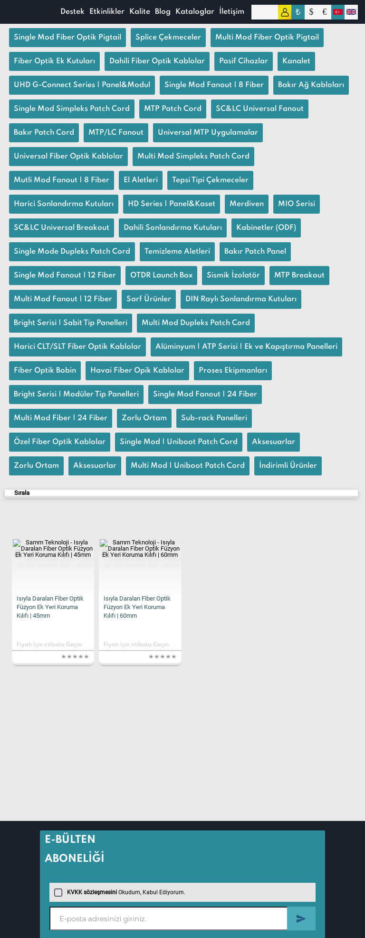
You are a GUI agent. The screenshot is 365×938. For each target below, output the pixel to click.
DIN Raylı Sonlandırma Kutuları (241, 299)
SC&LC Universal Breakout (61, 228)
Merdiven (247, 204)
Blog (163, 12)
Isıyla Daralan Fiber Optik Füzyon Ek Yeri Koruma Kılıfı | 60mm (137, 607)
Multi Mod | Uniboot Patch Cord (188, 466)
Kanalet (296, 61)
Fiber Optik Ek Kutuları (54, 61)
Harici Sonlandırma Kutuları (64, 204)
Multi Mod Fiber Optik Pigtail (267, 37)
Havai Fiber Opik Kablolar (137, 371)
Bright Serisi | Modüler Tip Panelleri (76, 394)
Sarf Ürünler (148, 299)
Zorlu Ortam (144, 418)
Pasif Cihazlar (243, 61)
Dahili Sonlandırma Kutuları (173, 228)
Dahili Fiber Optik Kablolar (157, 61)
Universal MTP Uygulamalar (208, 133)
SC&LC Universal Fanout (260, 109)
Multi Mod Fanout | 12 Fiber (63, 299)
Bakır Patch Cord (44, 133)
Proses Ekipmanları (233, 371)
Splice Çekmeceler (168, 37)
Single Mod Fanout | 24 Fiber (205, 394)
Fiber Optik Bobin (45, 371)
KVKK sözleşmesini (92, 892)
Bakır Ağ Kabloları (311, 85)
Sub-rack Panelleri (214, 418)
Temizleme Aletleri (177, 252)
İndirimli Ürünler (288, 466)
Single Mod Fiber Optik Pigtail (67, 37)
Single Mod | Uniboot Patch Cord (179, 442)
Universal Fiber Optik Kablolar (68, 156)
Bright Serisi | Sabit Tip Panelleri (70, 323)
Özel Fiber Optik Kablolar (60, 442)
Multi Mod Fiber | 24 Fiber (60, 418)
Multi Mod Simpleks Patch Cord (193, 156)
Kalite (139, 12)
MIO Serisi (296, 204)
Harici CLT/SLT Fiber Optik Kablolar (77, 347)
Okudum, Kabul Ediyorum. (119, 892)
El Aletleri (141, 180)
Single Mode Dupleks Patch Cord (72, 252)
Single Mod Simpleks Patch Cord (72, 109)
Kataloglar (194, 12)
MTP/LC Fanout (116, 133)
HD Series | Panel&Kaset (171, 204)
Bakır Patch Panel (255, 252)
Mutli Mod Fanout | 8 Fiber (61, 180)
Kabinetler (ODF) (266, 228)
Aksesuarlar (273, 442)
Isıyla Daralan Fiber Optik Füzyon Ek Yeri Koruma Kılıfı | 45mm (50, 607)
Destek (72, 12)
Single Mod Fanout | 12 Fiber (65, 275)
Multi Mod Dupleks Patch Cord (196, 323)
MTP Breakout (299, 275)
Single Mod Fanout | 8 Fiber (214, 85)
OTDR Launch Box (161, 275)
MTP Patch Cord (173, 109)
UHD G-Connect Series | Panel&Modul (82, 85)
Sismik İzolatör (233, 275)
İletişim (231, 12)
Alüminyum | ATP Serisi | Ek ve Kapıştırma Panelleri (246, 347)
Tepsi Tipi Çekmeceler (210, 180)
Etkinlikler (107, 12)
